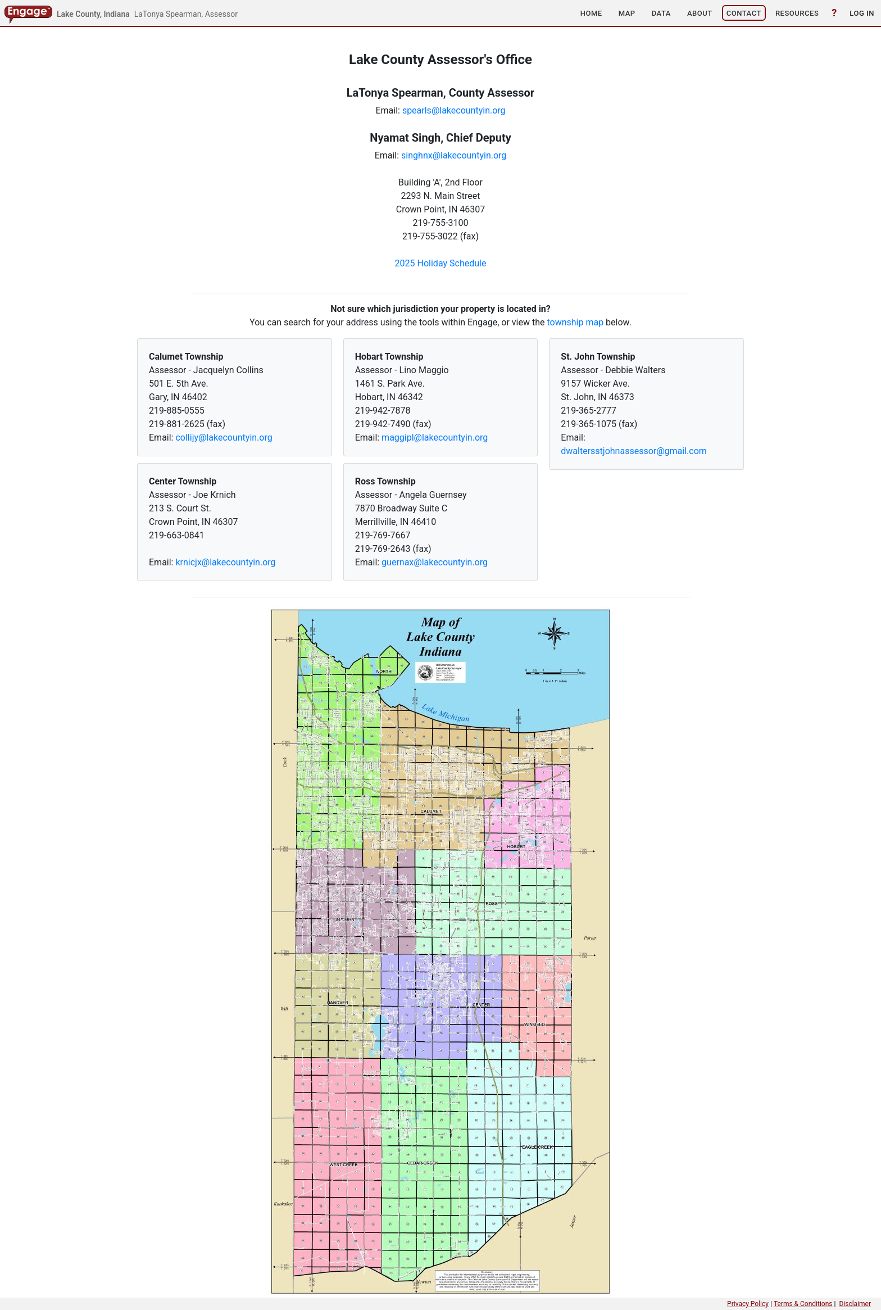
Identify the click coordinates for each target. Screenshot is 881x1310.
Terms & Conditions (803, 1304)
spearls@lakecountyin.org (454, 110)
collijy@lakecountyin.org (223, 437)
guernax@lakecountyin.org (435, 562)
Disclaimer (855, 1304)
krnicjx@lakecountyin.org (225, 562)
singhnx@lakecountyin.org (453, 155)
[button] (591, 13)
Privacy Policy (748, 1304)
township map (575, 322)
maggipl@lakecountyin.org (435, 437)
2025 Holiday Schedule (441, 263)
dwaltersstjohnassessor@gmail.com (634, 451)
